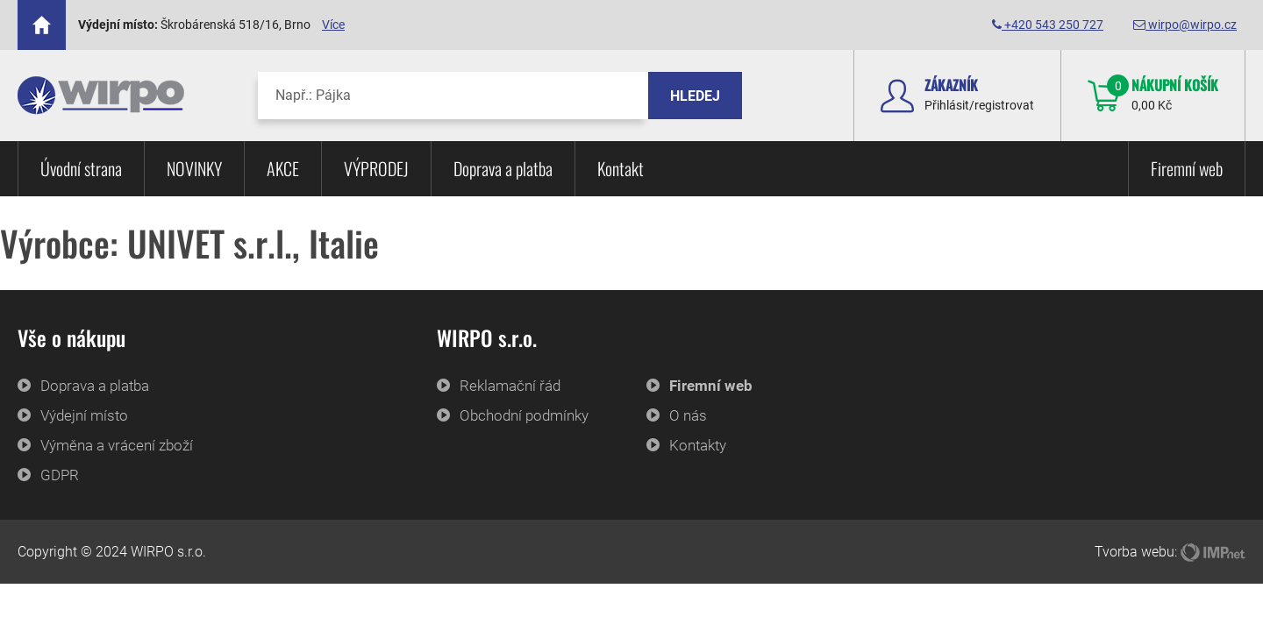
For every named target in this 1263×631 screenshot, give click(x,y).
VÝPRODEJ (376, 168)
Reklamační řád (510, 385)
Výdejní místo (84, 415)
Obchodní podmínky (524, 415)
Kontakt (620, 168)
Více (333, 25)
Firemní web (1187, 168)
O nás (688, 415)
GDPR (59, 475)
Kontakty (697, 445)
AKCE (283, 168)
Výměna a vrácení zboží (116, 445)
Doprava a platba (503, 168)
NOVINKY (194, 168)
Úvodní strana (81, 168)
